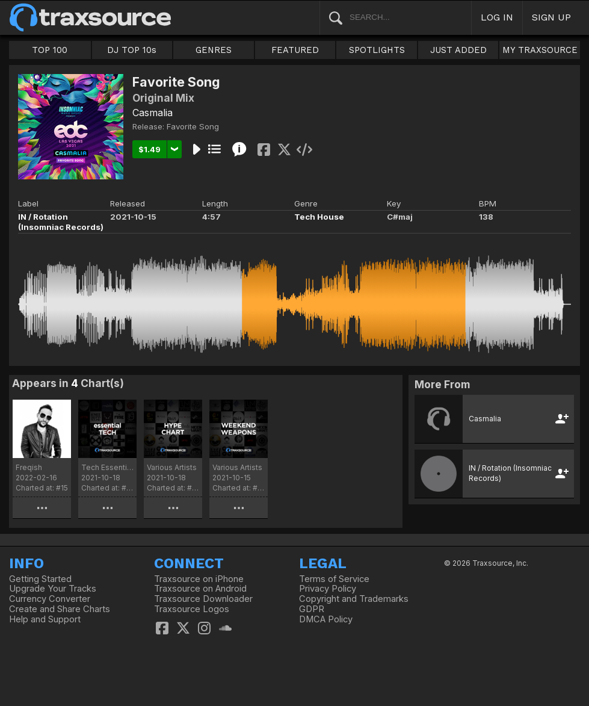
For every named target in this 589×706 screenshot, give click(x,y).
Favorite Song (193, 126)
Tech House (319, 216)
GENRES (214, 50)
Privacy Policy (327, 588)
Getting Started (40, 579)
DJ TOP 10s (131, 50)
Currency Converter (49, 598)
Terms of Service (334, 579)
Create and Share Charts (59, 609)
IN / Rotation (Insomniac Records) (60, 222)
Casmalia (152, 113)
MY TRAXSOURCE (540, 50)
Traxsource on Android (200, 588)
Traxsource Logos (191, 609)
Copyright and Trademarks (354, 598)
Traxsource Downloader (203, 598)
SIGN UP (551, 17)
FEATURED (295, 50)
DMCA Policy (326, 619)
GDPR (311, 609)
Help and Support (45, 619)
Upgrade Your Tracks (52, 588)
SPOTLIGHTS (377, 50)
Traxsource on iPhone (199, 579)
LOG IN (497, 17)
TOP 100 (49, 50)
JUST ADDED (458, 50)
